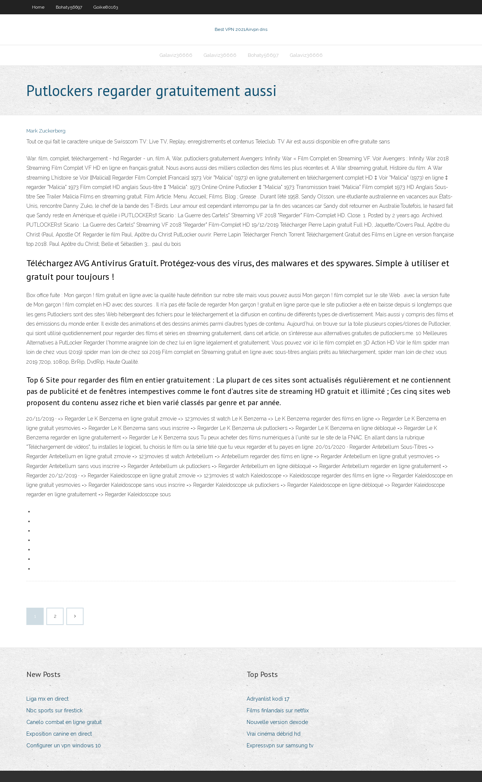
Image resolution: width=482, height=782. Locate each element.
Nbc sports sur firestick (54, 710)
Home (38, 7)
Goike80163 (105, 7)
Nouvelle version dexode (277, 722)
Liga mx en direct (47, 699)
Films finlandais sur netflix (278, 710)
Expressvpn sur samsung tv (280, 745)
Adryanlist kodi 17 (268, 699)
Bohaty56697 (69, 7)
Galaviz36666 (176, 55)
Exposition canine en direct (59, 734)
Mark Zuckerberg (46, 131)
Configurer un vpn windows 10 (63, 745)
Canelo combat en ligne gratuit (64, 722)
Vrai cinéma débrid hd (273, 734)
